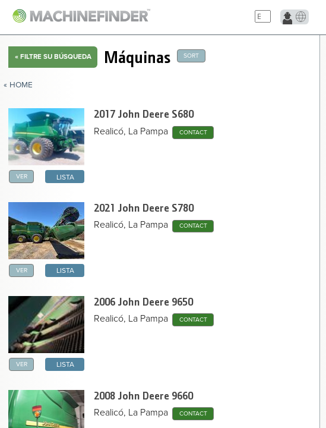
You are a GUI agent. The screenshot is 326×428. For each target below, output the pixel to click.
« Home (18, 85)
